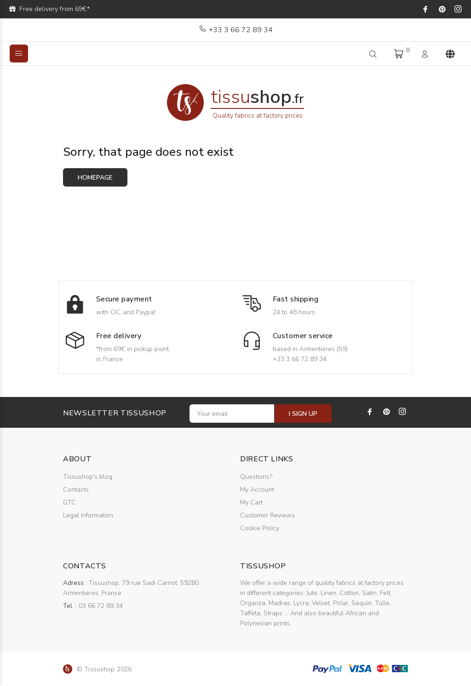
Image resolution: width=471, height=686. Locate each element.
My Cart (251, 502)
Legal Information (88, 515)
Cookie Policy (259, 528)
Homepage (95, 177)
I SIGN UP (303, 413)
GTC (69, 502)
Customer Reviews (267, 515)
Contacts (76, 489)
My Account (257, 489)
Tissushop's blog (87, 476)
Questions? (256, 476)
